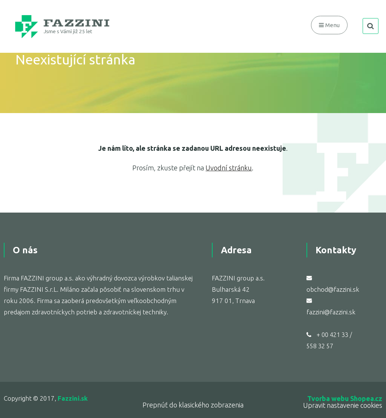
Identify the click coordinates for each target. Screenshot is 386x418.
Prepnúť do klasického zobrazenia (193, 405)
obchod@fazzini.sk (332, 289)
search (370, 26)
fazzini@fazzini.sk (330, 311)
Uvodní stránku (228, 167)
